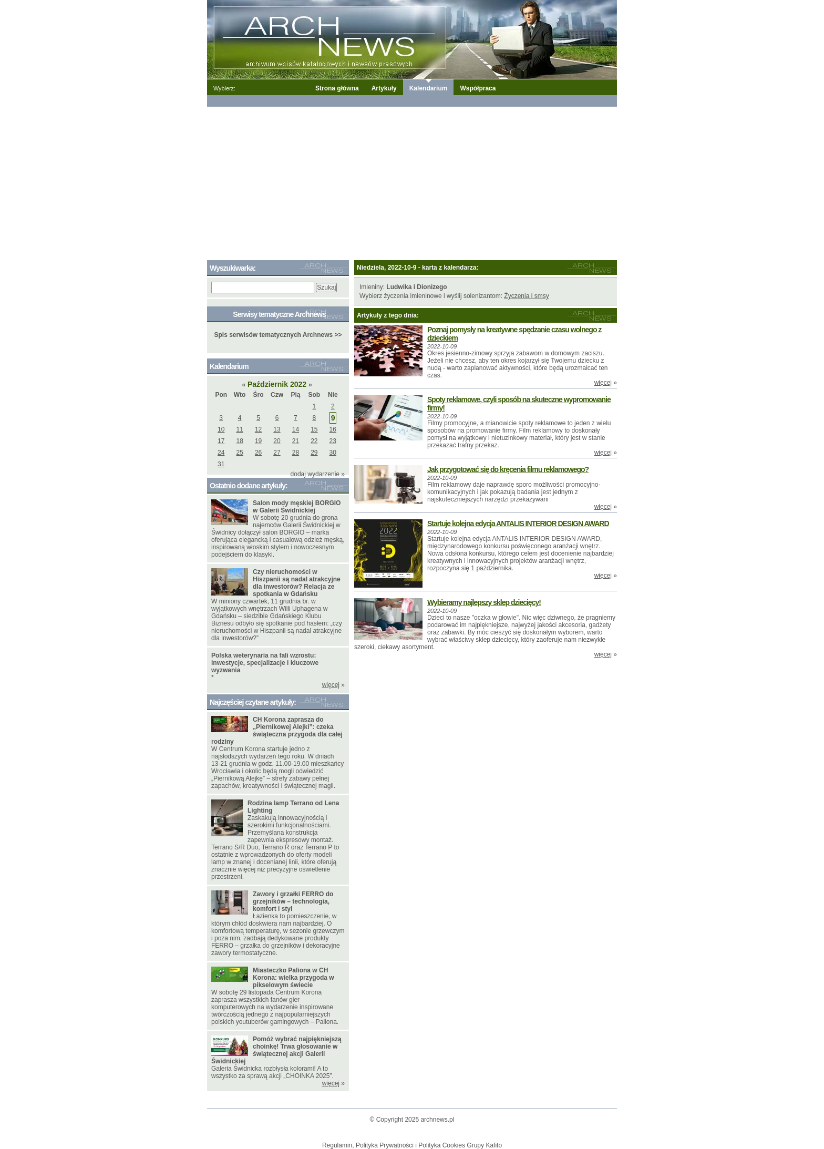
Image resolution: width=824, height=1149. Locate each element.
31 (221, 464)
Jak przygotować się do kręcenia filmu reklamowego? (508, 469)
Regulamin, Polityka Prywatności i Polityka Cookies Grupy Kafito (412, 1145)
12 (258, 429)
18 (239, 441)
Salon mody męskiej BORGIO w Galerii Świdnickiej (297, 506)
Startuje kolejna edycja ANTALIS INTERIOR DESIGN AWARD (518, 523)
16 (332, 429)
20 (276, 441)
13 (276, 429)
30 (332, 452)
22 (314, 441)
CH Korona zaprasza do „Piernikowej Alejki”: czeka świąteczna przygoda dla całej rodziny (277, 730)
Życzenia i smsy (526, 296)
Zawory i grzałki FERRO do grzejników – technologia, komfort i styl (293, 901)
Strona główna (337, 88)
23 (332, 441)
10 (221, 429)
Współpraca (478, 88)
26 (258, 452)
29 (314, 452)
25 (239, 452)
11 (239, 429)
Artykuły (384, 88)
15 (314, 429)
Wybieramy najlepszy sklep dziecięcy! (484, 602)
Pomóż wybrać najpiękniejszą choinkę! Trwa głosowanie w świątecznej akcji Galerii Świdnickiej (276, 1050)
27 (276, 452)
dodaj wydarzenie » (318, 474)
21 (295, 441)
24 (221, 452)
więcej (603, 382)
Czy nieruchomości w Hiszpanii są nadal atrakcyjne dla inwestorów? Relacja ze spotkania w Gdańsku (297, 583)
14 (295, 429)
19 (258, 441)
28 (295, 452)
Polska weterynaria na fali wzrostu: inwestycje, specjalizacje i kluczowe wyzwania (264, 663)
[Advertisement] (412, 181)
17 (221, 441)
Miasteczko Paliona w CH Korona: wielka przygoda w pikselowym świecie (293, 978)
